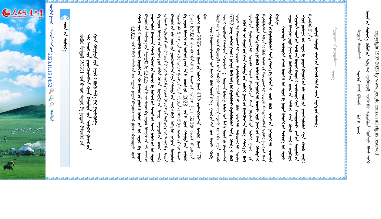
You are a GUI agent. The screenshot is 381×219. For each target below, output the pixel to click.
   (65, 36)
